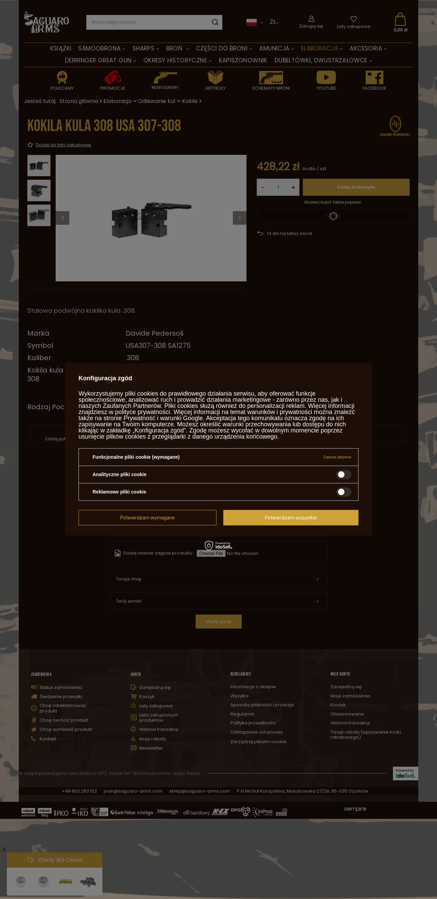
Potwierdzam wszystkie (291, 517)
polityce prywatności (142, 412)
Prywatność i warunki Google (163, 418)
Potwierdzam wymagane (147, 517)
